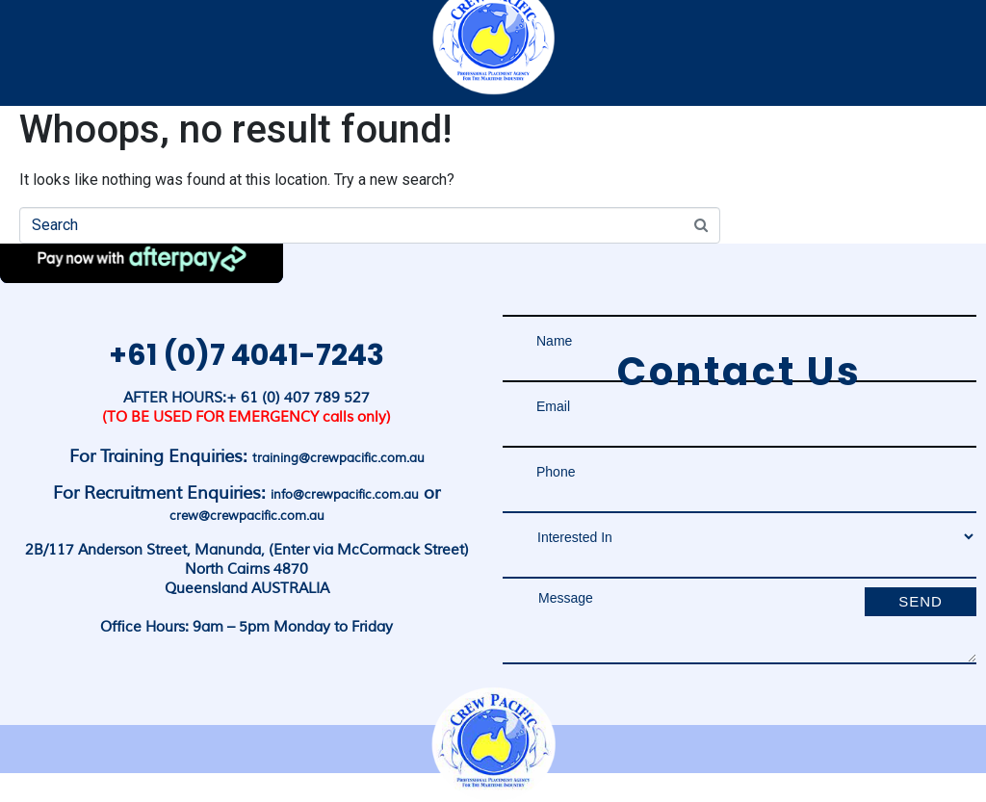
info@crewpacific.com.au (345, 495)
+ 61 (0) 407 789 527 (298, 398)
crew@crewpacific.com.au (246, 516)
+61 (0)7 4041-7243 (246, 355)
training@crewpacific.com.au (338, 458)
